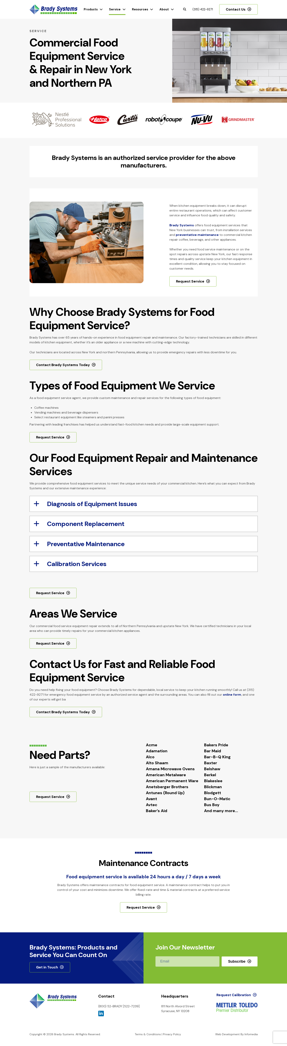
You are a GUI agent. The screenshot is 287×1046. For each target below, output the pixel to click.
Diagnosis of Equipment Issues (85, 504)
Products (91, 9)
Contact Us (236, 9)
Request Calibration (233, 995)
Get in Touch (47, 967)
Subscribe (236, 961)
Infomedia (251, 1034)
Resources (140, 9)
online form (231, 694)
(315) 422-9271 (203, 9)
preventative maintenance (197, 235)
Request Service (190, 281)
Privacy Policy (172, 1034)
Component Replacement (79, 524)
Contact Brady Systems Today (63, 364)
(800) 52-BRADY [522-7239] (119, 1006)
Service (115, 9)
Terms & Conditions (148, 1034)
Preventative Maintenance (79, 544)
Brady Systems (53, 9)
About (164, 9)
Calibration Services (70, 564)
